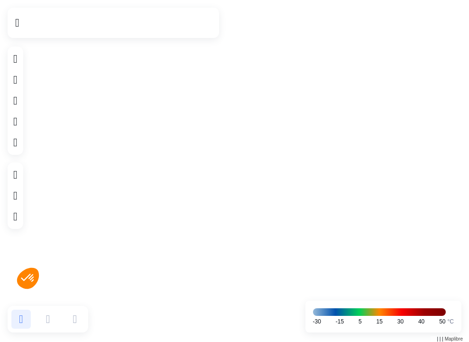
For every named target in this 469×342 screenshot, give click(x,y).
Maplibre (454, 339)
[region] (234, 171)
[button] (21, 319)
